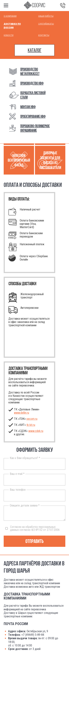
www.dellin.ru (21, 412)
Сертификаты (46, 23)
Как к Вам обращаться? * (25, 458)
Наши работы (46, 15)
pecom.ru (31, 419)
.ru (30, 425)
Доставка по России (12, 25)
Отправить (34, 541)
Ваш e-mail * (17, 473)
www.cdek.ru (35, 431)
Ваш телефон (18, 489)
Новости (8, 35)
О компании (10, 15)
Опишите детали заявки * (25, 505)
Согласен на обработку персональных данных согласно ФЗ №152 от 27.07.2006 (32, 528)
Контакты (43, 35)
